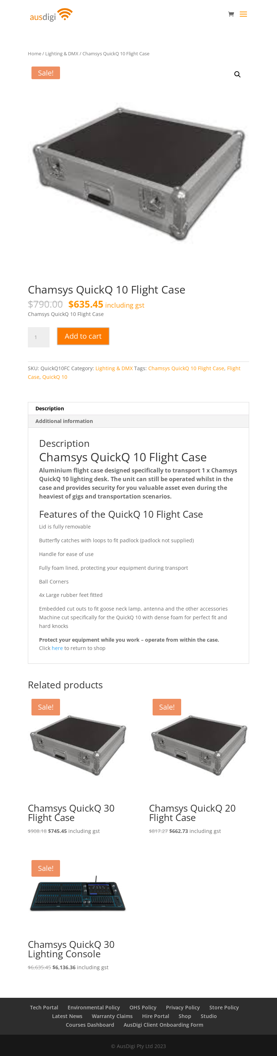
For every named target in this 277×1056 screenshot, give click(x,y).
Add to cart (83, 336)
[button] (237, 74)
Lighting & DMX (61, 53)
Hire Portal (155, 1016)
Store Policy (224, 1007)
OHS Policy (143, 1007)
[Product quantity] (39, 337)
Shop (185, 1016)
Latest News (67, 1016)
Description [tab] (49, 408)
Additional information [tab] (64, 421)
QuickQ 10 (54, 376)
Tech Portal (44, 1007)
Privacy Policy (183, 1007)
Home (34, 53)
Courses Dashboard (90, 1024)
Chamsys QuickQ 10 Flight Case (186, 368)
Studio (209, 1016)
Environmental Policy (94, 1007)
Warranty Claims (112, 1016)
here (57, 648)
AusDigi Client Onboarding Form (163, 1024)
